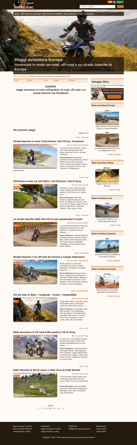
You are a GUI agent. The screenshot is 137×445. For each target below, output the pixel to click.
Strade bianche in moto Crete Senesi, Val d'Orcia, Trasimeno (48, 141)
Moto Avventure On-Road (31, 14)
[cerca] (97, 7)
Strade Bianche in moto (73, 14)
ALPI (86, 177)
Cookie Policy (101, 431)
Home (17, 14)
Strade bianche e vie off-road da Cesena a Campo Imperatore (49, 256)
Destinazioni (89, 14)
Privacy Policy (101, 429)
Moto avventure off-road (80, 185)
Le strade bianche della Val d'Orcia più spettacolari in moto (47, 219)
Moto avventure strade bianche (77, 145)
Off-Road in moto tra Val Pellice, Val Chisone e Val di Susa (47, 181)
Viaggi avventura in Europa (51, 429)
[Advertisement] (50, 111)
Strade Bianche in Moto (21, 431)
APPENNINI (84, 253)
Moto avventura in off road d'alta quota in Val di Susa (44, 332)
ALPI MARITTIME (82, 291)
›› (62, 408)
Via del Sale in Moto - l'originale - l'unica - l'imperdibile (45, 294)
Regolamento (101, 426)
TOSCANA (84, 137)
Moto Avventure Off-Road (52, 14)
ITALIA (77, 137)
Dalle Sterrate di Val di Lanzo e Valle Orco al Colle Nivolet (46, 370)
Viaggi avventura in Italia (50, 431)
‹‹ (38, 408)
